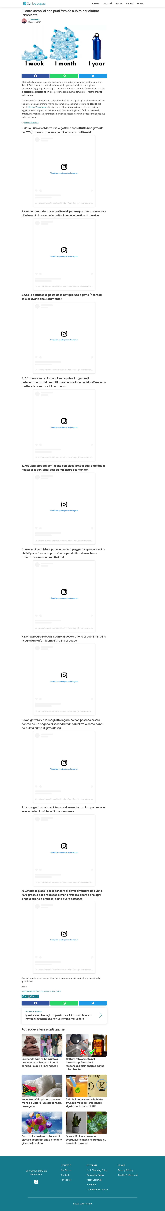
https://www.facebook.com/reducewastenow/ (41, 991)
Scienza (95, 3)
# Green (34, 996)
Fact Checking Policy (97, 1170)
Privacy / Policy (125, 1170)
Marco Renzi (34, 19)
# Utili (25, 996)
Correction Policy (95, 1175)
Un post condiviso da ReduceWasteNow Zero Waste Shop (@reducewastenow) (63, 203)
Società (129, 3)
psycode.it (66, 1179)
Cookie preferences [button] (128, 1175)
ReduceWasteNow (37, 107)
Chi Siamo (66, 1170)
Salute (119, 3)
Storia (140, 3)
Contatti (65, 1175)
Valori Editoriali (94, 1179)
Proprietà (91, 1184)
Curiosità (107, 3)
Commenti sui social (97, 1189)
